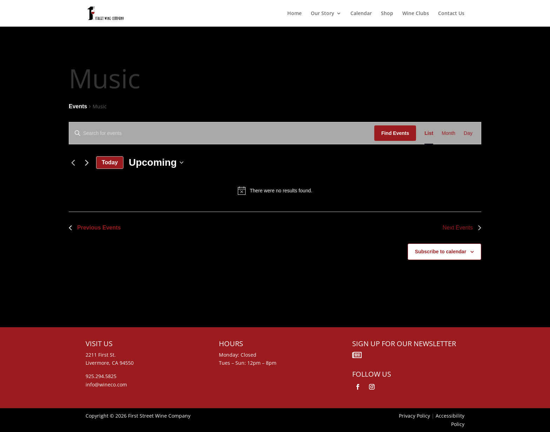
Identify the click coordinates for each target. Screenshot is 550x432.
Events (78, 106)
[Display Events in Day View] (468, 133)
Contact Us (451, 13)
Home (294, 13)
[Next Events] (86, 162)
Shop (387, 13)
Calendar (361, 13)
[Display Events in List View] (428, 133)
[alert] (275, 190)
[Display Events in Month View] (448, 133)
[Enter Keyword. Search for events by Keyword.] (221, 133)
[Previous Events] (73, 162)
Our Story (322, 13)
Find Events (395, 133)
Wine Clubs (415, 13)
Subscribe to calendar (440, 251)
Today (110, 162)
